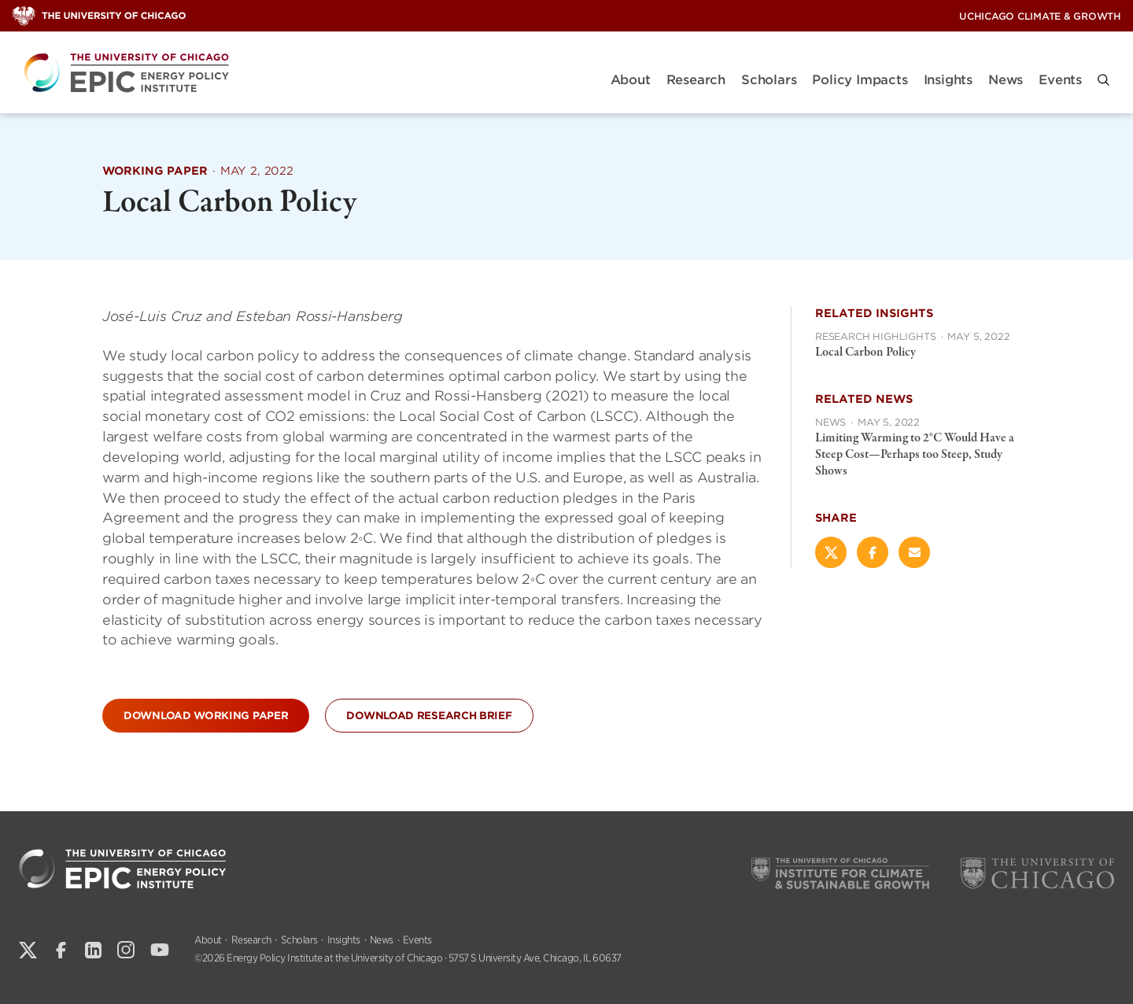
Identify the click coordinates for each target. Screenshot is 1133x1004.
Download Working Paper (206, 716)
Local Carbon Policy (865, 352)
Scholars (768, 79)
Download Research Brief (428, 716)
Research (695, 79)
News (1005, 79)
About (631, 79)
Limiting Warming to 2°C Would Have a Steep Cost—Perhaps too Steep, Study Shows (914, 455)
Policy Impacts (859, 79)
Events (1060, 79)
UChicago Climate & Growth (1040, 16)
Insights (948, 79)
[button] (1103, 80)
